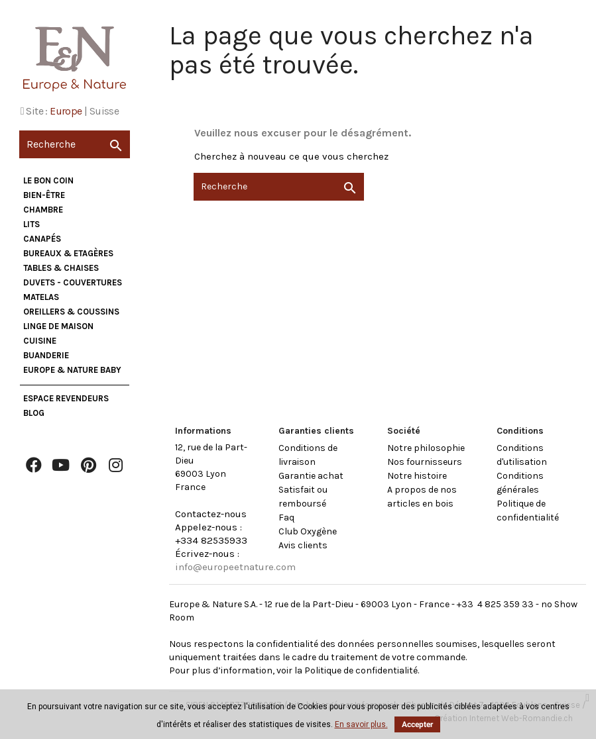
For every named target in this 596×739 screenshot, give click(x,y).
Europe (66, 111)
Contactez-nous (211, 514)
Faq (286, 517)
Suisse (104, 111)
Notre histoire (417, 475)
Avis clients (303, 545)
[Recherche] (74, 144)
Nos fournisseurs (424, 462)
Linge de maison (58, 326)
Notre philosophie (426, 448)
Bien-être (44, 195)
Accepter (417, 724)
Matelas (41, 297)
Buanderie (46, 355)
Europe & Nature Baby (72, 370)
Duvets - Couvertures (72, 282)
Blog (33, 413)
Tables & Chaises (61, 268)
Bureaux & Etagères (68, 253)
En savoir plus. (361, 724)
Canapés (42, 239)
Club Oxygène (307, 531)
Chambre (43, 210)
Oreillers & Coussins (71, 312)
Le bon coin (48, 180)
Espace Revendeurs (66, 398)
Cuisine (39, 341)
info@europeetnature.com (235, 567)
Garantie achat (310, 475)
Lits (31, 224)
